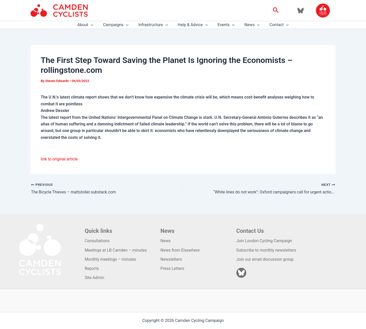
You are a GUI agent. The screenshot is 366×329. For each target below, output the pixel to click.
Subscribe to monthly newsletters (266, 250)
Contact (274, 25)
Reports (92, 268)
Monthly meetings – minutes (110, 259)
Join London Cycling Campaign (264, 240)
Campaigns (119, 25)
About (90, 25)
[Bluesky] (300, 10)
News (248, 25)
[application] (95, 25)
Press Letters (172, 268)
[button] (276, 10)
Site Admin (94, 277)
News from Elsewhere (180, 250)
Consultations (97, 240)
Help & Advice (193, 25)
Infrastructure (155, 25)
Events (224, 25)
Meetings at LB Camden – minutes (116, 250)
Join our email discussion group (265, 259)
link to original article (59, 159)
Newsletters (171, 259)
